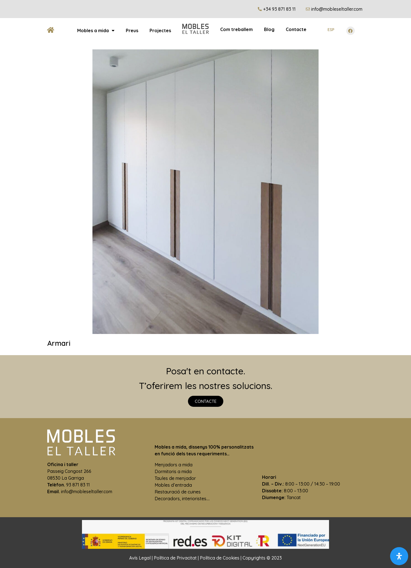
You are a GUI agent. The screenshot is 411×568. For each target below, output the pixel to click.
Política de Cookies (219, 558)
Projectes (160, 30)
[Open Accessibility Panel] (399, 556)
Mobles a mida (95, 30)
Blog (269, 29)
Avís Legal (140, 558)
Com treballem (236, 29)
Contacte (296, 29)
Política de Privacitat (175, 558)
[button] (205, 401)
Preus (132, 30)
